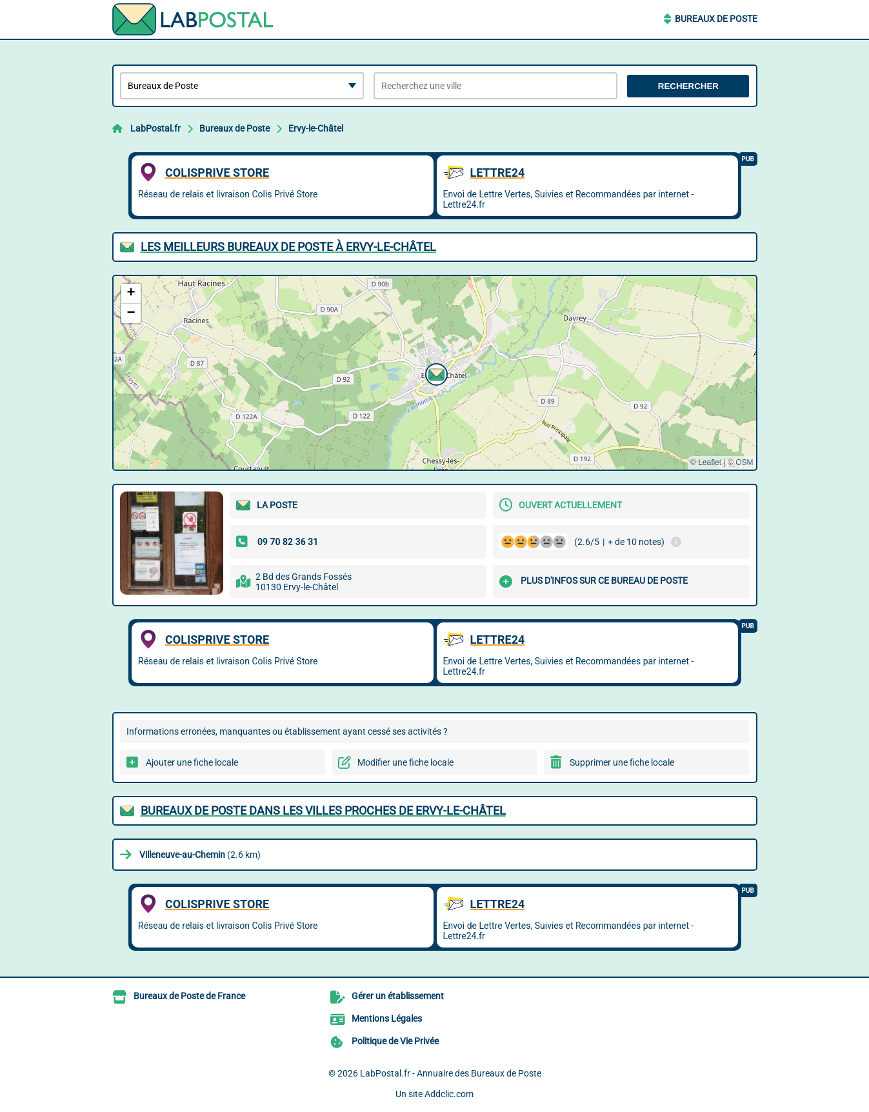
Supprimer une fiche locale (622, 762)
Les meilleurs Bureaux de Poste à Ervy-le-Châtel (288, 246)
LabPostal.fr (155, 128)
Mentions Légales (387, 1018)
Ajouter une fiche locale (192, 762)
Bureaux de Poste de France (189, 996)
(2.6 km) (200, 854)
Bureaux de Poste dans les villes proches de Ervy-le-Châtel (323, 810)
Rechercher (688, 86)
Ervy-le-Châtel (315, 128)
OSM (744, 462)
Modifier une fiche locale (405, 762)
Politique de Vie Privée (395, 1041)
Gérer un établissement (398, 996)
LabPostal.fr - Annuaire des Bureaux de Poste (450, 1073)
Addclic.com (449, 1094)
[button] (434, 372)
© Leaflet (705, 462)
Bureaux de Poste (716, 19)
